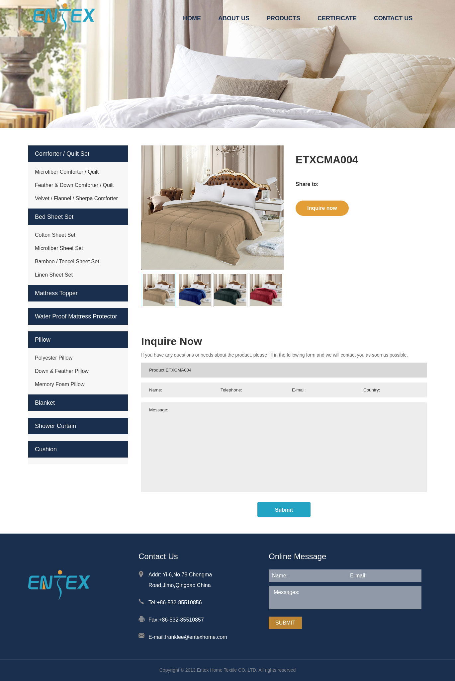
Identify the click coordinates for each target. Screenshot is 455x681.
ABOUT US (233, 18)
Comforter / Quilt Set (62, 153)
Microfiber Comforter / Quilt (67, 172)
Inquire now (322, 208)
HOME (192, 18)
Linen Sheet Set (54, 275)
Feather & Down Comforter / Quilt (74, 185)
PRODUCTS (283, 18)
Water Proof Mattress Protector (76, 316)
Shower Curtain (55, 426)
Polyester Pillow (53, 358)
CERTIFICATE (337, 18)
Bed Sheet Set (54, 216)
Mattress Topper (56, 293)
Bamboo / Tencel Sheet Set (67, 261)
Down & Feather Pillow (62, 371)
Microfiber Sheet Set (59, 248)
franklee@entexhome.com (196, 637)
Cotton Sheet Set (55, 235)
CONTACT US (393, 18)
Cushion (46, 449)
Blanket (45, 402)
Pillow (42, 339)
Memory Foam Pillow (59, 384)
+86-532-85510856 (179, 602)
